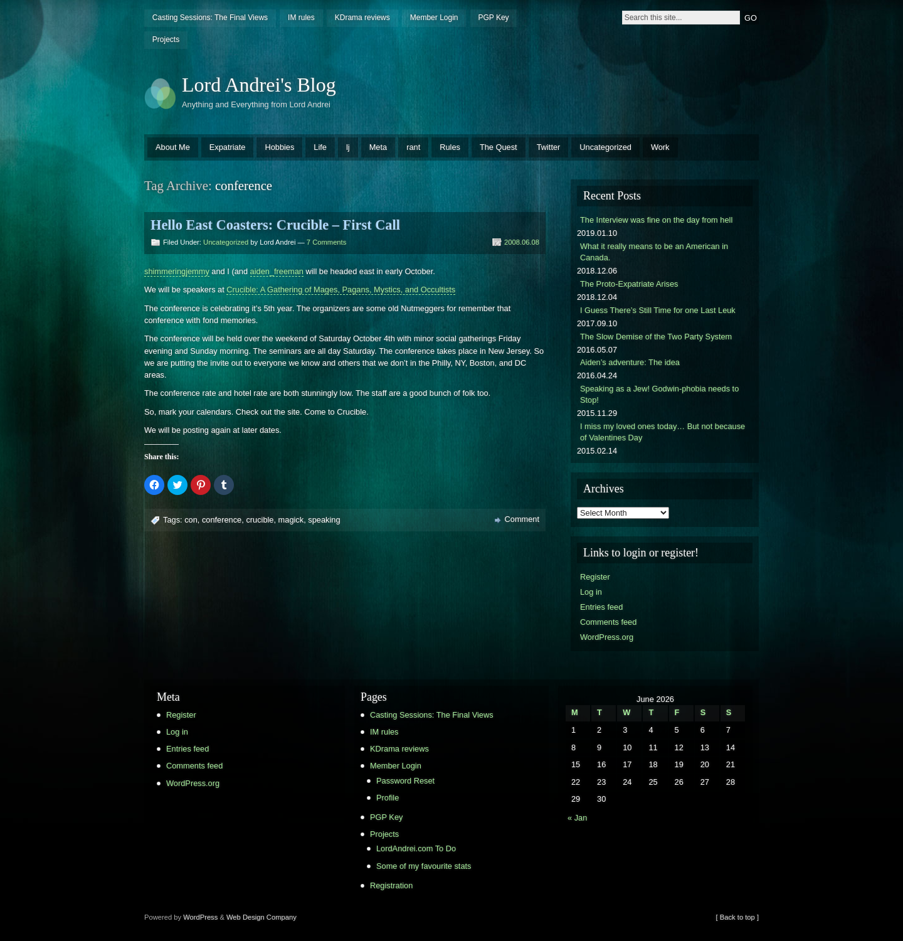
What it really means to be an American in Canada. (654, 252)
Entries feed (601, 607)
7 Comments (326, 242)
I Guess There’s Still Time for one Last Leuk (658, 310)
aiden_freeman (277, 271)
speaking (324, 519)
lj (348, 147)
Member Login (434, 17)
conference (221, 519)
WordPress (200, 917)
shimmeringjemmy (176, 271)
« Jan (577, 817)
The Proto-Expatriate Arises (629, 284)
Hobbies (279, 147)
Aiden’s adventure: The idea (630, 362)
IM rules (301, 17)
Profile (387, 797)
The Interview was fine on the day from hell (656, 220)
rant (413, 147)
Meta (378, 147)
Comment (522, 519)
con (191, 519)
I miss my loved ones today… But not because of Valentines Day (662, 432)
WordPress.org (606, 637)
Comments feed (608, 622)
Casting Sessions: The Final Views (210, 17)
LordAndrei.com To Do (416, 848)
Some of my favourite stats (424, 866)
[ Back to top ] (737, 917)
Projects (165, 39)
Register (595, 577)
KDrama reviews (362, 17)
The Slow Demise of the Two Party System (656, 336)
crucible (259, 519)
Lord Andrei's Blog (259, 84)
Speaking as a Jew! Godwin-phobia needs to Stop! (659, 394)
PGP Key (493, 17)
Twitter (549, 147)
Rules (450, 147)
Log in (591, 592)
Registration (391, 885)
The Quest (498, 147)
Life (320, 147)
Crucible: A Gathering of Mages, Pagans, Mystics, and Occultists (340, 289)
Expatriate (227, 147)
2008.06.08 (521, 242)
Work (660, 147)
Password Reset (405, 780)
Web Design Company (261, 917)
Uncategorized (605, 147)
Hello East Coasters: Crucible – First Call (275, 225)
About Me (173, 147)
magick (291, 519)
